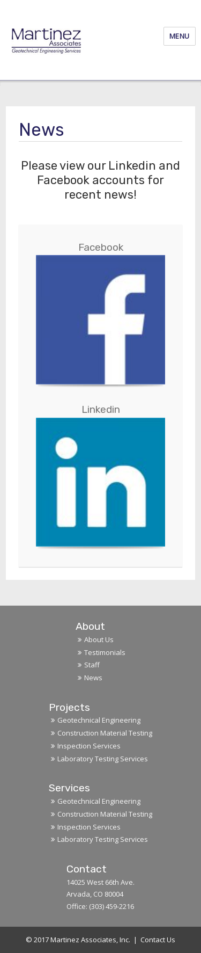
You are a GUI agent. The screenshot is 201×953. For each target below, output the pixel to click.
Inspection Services (89, 746)
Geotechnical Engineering (98, 720)
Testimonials (104, 652)
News (93, 677)
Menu (179, 36)
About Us (99, 639)
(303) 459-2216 (111, 906)
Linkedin (100, 409)
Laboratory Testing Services (102, 758)
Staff (92, 665)
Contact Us (157, 939)
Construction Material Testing (104, 733)
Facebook (100, 247)
